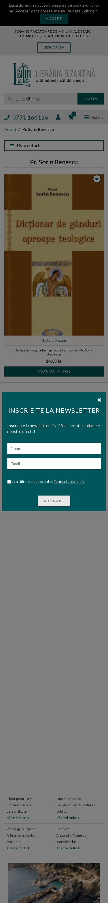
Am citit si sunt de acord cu (46, 481)
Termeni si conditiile (69, 481)
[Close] (99, 399)
